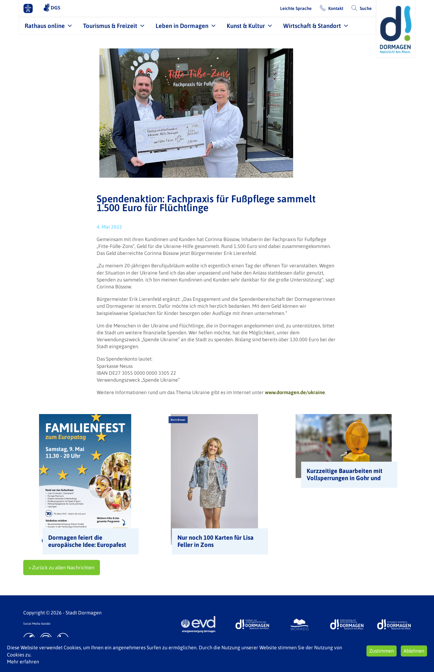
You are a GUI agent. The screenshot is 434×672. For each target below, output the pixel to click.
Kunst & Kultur (246, 25)
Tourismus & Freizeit (110, 25)
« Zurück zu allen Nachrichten (61, 567)
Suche (366, 8)
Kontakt (335, 8)
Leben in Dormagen (182, 25)
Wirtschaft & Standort (312, 25)
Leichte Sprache (296, 8)
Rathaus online (45, 25)
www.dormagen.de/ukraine (295, 392)
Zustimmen (381, 651)
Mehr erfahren (23, 662)
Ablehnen (414, 651)
